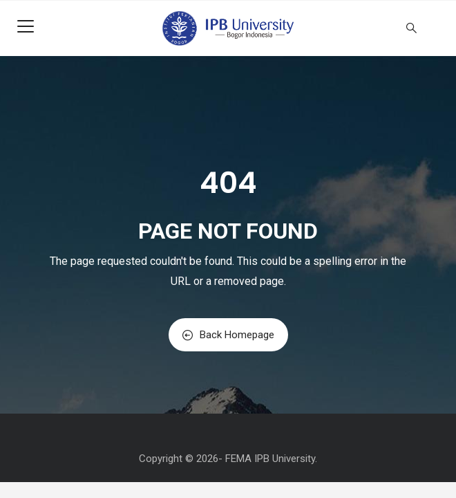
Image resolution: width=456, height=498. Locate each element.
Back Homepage (228, 335)
